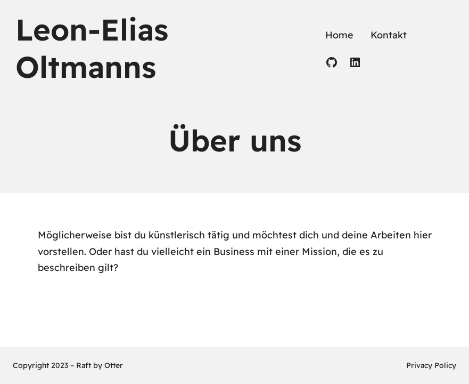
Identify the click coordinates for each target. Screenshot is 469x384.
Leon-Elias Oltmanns (91, 48)
